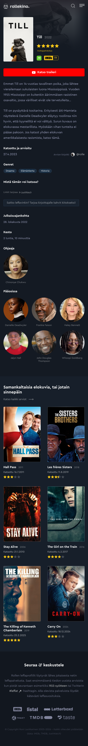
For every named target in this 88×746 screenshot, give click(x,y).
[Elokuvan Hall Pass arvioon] (22, 443)
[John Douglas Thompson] (44, 346)
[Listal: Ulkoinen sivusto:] (31, 709)
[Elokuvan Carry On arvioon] (66, 602)
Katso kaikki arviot (18, 399)
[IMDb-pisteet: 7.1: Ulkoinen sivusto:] (51, 58)
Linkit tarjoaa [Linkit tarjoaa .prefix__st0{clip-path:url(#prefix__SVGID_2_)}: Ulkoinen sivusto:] (17, 192)
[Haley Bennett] (72, 312)
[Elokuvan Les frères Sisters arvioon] (66, 443)
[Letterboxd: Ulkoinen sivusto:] (58, 709)
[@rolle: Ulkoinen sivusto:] (78, 154)
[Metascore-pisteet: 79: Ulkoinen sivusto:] (39, 58)
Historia (45, 171)
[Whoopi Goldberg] (72, 346)
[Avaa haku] (73, 6)
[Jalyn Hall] (15, 346)
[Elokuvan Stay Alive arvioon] (22, 522)
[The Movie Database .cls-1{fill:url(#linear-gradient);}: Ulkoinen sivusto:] (41, 718)
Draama (10, 171)
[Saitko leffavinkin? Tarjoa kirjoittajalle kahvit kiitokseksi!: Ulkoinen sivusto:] (41, 202)
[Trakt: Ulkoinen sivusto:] (19, 718)
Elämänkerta (27, 171)
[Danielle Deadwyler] (15, 312)
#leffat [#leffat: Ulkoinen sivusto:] (13, 691)
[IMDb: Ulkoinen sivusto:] (17, 709)
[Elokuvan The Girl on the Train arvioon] (66, 522)
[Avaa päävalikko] (82, 6)
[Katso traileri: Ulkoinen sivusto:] (44, 72)
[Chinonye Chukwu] (15, 269)
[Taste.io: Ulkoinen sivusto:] (66, 718)
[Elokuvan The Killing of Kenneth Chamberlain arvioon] (22, 604)
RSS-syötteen (58, 685)
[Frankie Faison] (44, 312)
